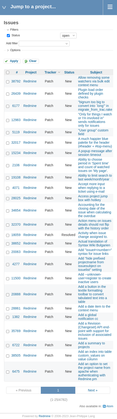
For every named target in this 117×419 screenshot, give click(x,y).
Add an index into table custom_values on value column (95, 355)
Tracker (50, 72)
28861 (16, 308)
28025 (16, 198)
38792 (16, 81)
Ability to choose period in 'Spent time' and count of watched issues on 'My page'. (93, 165)
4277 (16, 264)
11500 (16, 278)
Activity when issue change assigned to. (93, 235)
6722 (16, 345)
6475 (16, 371)
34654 (16, 210)
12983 (16, 120)
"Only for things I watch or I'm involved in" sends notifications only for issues (95, 119)
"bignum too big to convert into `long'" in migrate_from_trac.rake (95, 105)
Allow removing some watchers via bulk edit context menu (94, 81)
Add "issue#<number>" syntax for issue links (95, 252)
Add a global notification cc (88, 317)
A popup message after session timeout (95, 153)
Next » (92, 390)
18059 (16, 235)
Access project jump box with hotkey (93, 198)
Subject (96, 72)
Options (15, 50)
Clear (33, 61)
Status (15, 35)
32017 (16, 142)
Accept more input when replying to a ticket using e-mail (91, 187)
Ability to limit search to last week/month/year (95, 177)
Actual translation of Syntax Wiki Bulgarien (94, 243)
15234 (16, 153)
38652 (16, 243)
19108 (16, 177)
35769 (16, 331)
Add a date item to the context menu (94, 308)
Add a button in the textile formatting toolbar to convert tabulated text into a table (92, 294)
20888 (16, 294)
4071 (16, 188)
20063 (16, 252)
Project (30, 72)
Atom (109, 406)
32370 (16, 224)
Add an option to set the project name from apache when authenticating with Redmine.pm (94, 371)
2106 (16, 165)
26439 (16, 93)
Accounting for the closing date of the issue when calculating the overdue (94, 210)
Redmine (30, 81)
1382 (16, 317)
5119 (16, 132)
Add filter (12, 43)
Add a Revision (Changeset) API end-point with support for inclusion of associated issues (94, 330)
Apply (14, 61)
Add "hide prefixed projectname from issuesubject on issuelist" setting (91, 264)
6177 (16, 106)
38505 (16, 355)
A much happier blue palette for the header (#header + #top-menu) (95, 142)
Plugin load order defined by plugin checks (90, 93)
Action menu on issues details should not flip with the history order (94, 224)
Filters (14, 29)
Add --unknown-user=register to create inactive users (94, 278)
